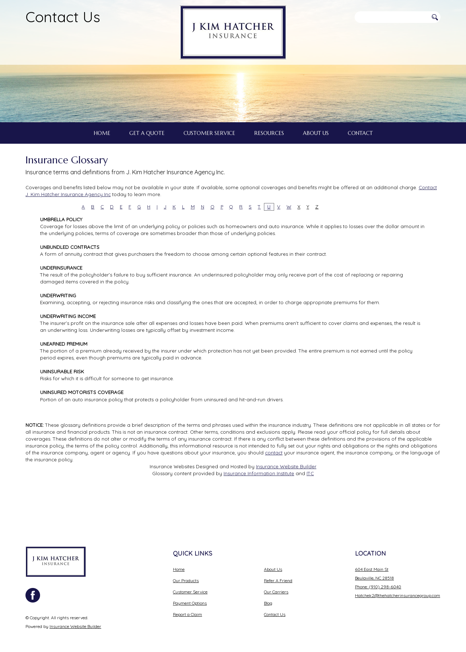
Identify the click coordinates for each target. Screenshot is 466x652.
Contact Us (62, 17)
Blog (268, 597)
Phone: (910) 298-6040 (378, 580)
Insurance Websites (172, 493)
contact (274, 479)
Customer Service (190, 585)
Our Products (186, 574)
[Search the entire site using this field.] (391, 17)
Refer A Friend (278, 574)
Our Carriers (276, 585)
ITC (310, 500)
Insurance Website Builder (286, 493)
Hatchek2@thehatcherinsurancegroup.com (397, 589)
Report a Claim (187, 608)
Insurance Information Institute (259, 500)
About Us (273, 563)
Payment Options (190, 597)
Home (179, 563)
